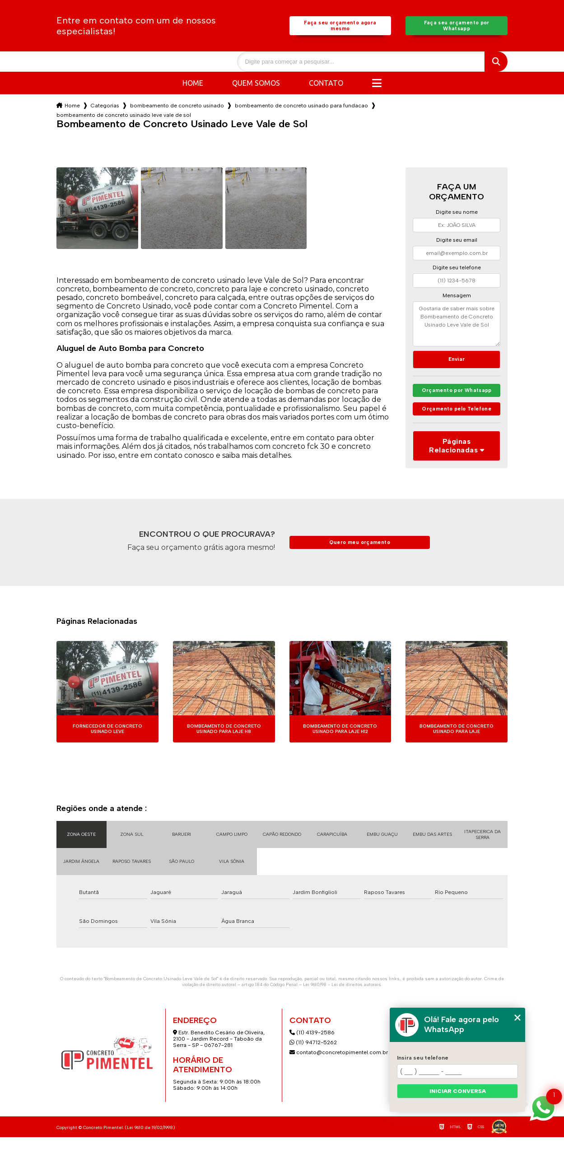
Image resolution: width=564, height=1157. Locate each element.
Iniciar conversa (457, 1091)
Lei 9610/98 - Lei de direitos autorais (342, 1004)
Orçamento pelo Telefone (456, 425)
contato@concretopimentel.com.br (339, 1072)
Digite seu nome (457, 214)
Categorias (105, 107)
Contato (326, 85)
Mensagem (457, 297)
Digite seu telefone (457, 269)
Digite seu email (456, 242)
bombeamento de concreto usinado (177, 107)
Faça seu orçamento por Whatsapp (457, 26)
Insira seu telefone (422, 1058)
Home (192, 85)
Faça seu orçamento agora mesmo (340, 26)
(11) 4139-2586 (312, 1052)
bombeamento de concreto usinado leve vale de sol (123, 117)
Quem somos (256, 85)
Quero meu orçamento (359, 562)
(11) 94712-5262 (313, 1062)
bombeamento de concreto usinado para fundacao (301, 107)
